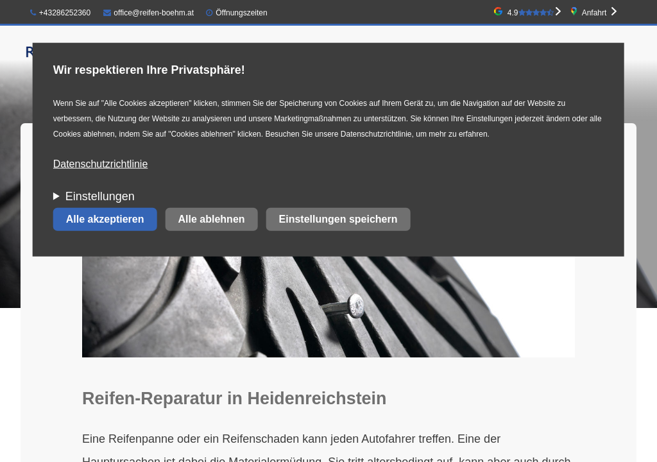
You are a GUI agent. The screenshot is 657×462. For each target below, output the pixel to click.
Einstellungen (100, 196)
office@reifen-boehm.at (148, 12)
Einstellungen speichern (338, 219)
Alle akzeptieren (105, 219)
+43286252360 (60, 12)
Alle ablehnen (211, 219)
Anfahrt (594, 12)
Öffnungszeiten (242, 12)
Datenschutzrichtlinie (100, 163)
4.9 (531, 12)
